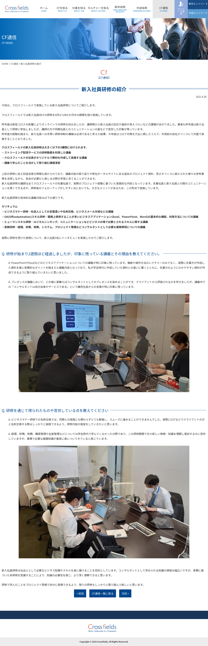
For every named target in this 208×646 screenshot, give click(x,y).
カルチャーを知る (98, 9)
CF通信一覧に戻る (103, 593)
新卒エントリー (198, 3)
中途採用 (142, 9)
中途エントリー (198, 12)
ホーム (44, 9)
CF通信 (163, 9)
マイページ (181, 11)
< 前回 (80, 593)
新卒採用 (120, 9)
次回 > (125, 593)
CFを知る (62, 9)
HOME (5, 63)
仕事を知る (79, 9)
